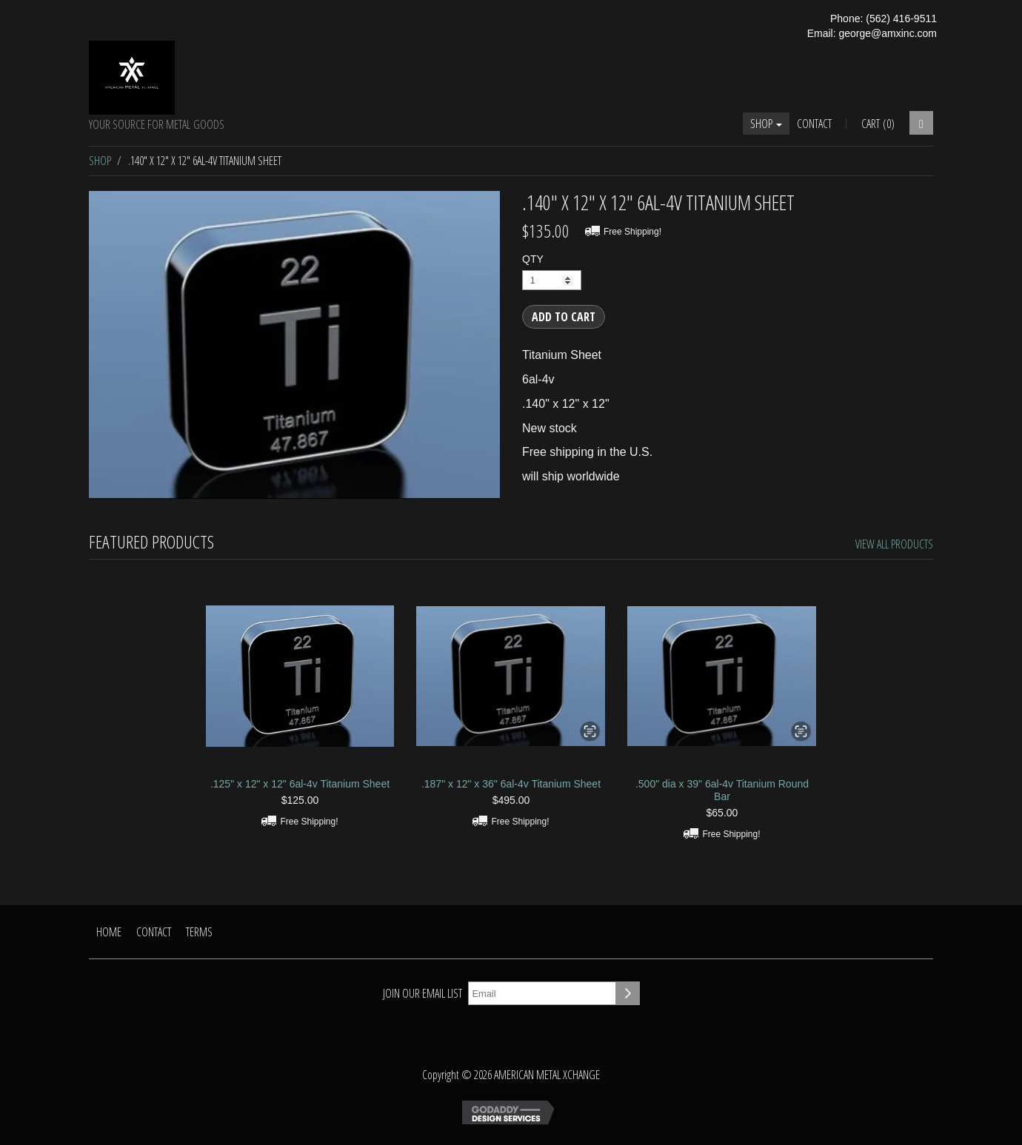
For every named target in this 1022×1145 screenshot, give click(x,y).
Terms (199, 932)
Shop (766, 123)
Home (108, 932)
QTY (533, 259)
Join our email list (422, 993)
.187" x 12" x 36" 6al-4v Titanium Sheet (511, 784)
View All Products (894, 544)
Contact (814, 123)
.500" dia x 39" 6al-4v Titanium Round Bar (722, 790)
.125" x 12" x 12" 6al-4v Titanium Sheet (300, 784)
